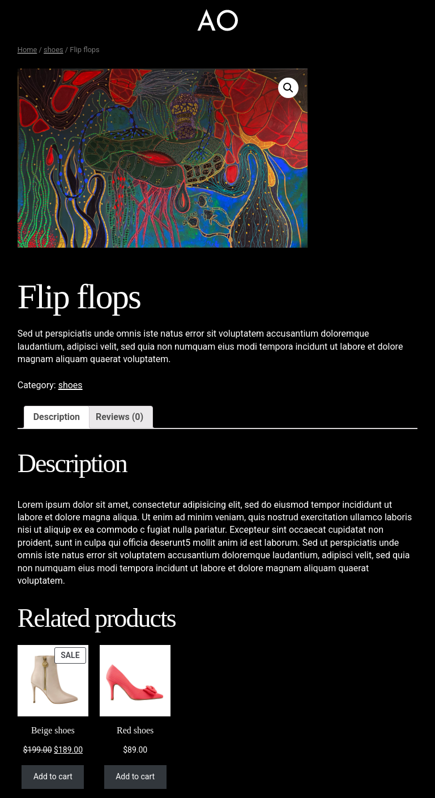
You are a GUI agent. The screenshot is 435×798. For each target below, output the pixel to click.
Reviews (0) (119, 416)
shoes (53, 49)
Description (56, 416)
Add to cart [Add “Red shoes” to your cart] (135, 776)
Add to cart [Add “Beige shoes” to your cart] (52, 776)
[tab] (56, 417)
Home (27, 49)
